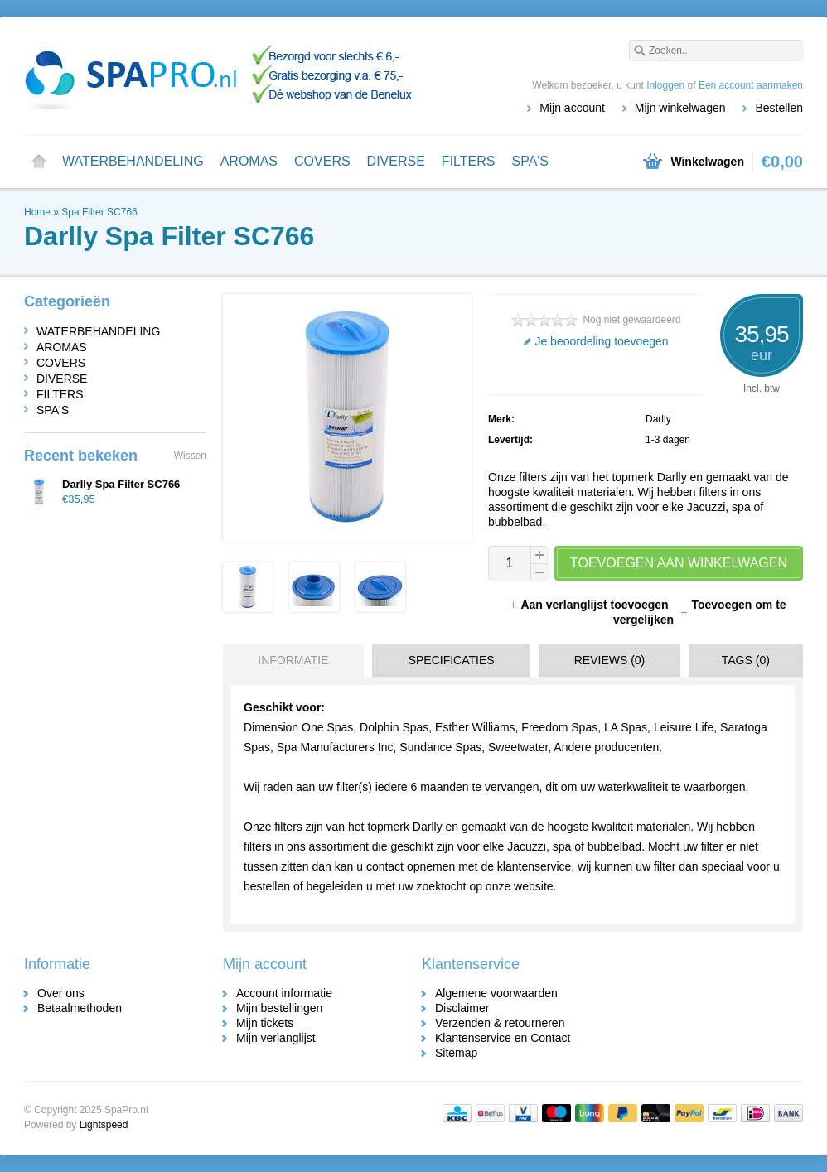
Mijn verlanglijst (276, 1037)
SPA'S (530, 161)
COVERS (322, 161)
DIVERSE (396, 161)
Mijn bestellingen (279, 1008)
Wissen (190, 455)
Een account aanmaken (751, 85)
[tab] (289, 660)
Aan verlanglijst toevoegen (590, 604)
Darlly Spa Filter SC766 (121, 484)
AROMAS (249, 161)
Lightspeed (104, 1125)
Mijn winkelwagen (680, 107)
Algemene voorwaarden (496, 993)
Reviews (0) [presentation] (610, 660)
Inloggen (665, 85)
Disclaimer (462, 1008)
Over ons (61, 993)
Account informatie (284, 993)
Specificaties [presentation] (452, 660)
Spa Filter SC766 (99, 212)
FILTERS (469, 161)
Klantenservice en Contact (502, 1037)
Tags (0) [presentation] (746, 660)
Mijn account (572, 107)
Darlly (658, 419)
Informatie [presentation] (293, 660)
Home (39, 161)
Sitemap (456, 1052)
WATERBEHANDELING (133, 161)
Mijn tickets (264, 1023)
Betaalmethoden (79, 1008)
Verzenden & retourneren (499, 1023)
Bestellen (779, 107)
